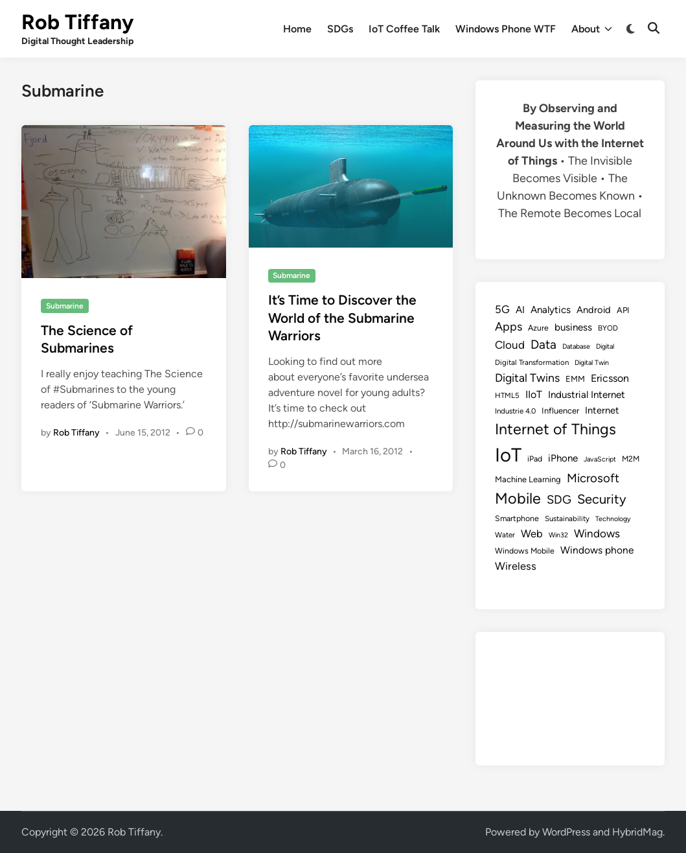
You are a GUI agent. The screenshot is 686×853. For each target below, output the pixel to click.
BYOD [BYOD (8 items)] (608, 328)
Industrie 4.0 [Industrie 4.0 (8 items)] (515, 410)
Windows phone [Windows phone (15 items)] (597, 550)
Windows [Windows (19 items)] (597, 533)
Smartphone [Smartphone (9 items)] (517, 518)
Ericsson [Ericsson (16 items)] (610, 378)
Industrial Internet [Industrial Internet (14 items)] (586, 395)
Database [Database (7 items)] (576, 346)
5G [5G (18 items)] (502, 309)
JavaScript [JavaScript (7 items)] (600, 459)
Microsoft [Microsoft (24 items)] (593, 478)
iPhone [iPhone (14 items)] (563, 458)
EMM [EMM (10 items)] (575, 379)
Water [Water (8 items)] (505, 534)
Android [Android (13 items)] (594, 310)
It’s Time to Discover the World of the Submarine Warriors (342, 318)
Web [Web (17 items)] (532, 533)
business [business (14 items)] (573, 327)
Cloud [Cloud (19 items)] (510, 344)
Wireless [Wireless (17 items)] (515, 565)
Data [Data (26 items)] (543, 344)
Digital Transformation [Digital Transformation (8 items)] (532, 362)
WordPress (566, 832)
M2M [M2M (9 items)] (630, 458)
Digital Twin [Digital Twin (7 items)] (592, 362)
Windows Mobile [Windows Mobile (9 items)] (525, 550)
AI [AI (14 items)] (520, 310)
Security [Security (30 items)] (601, 499)
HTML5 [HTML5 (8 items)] (507, 395)
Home (297, 29)
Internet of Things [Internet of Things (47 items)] (555, 429)
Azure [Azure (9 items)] (538, 328)
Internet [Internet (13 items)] (602, 410)
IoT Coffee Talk (404, 29)
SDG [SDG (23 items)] (559, 500)
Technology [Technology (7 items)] (613, 519)
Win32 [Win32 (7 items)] (558, 535)
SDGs (340, 29)
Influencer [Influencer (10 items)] (560, 410)
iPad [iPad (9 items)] (534, 458)
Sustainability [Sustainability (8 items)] (567, 518)
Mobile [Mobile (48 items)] (518, 498)
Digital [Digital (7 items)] (605, 346)
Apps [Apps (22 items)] (508, 327)
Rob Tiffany (77, 22)
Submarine (65, 305)
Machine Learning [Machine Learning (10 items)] (528, 479)
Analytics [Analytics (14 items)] (551, 310)
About (591, 29)
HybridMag (637, 832)
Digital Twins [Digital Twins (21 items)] (527, 377)
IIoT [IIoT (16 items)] (533, 394)
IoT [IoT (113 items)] (508, 454)
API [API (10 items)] (623, 310)
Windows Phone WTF (505, 29)
